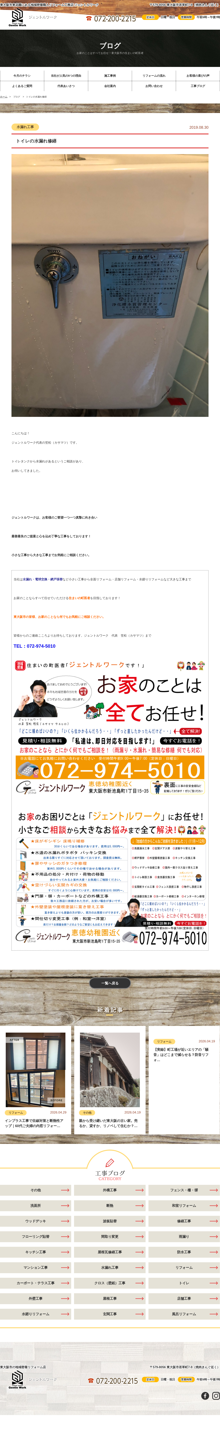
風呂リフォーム (184, 1324)
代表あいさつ (66, 86)
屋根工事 (110, 1309)
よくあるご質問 (22, 86)
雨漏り (184, 1247)
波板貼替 (110, 1231)
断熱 (109, 1216)
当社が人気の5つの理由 (66, 75)
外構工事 (110, 1200)
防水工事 (184, 1262)
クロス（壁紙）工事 (109, 1293)
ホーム (3, 96)
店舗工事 (184, 1309)
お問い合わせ (154, 86)
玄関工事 (110, 1324)
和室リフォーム (184, 1216)
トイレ (184, 1293)
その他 (87, 1112)
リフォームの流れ (154, 75)
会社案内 (110, 86)
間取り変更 (109, 1247)
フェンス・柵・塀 (184, 1200)
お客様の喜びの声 (198, 75)
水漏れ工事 (25, 127)
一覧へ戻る (110, 983)
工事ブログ (198, 86)
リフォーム (16, 1112)
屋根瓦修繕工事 (110, 1262)
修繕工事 (184, 1231)
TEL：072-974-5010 (34, 646)
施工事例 (110, 75)
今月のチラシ (22, 75)
